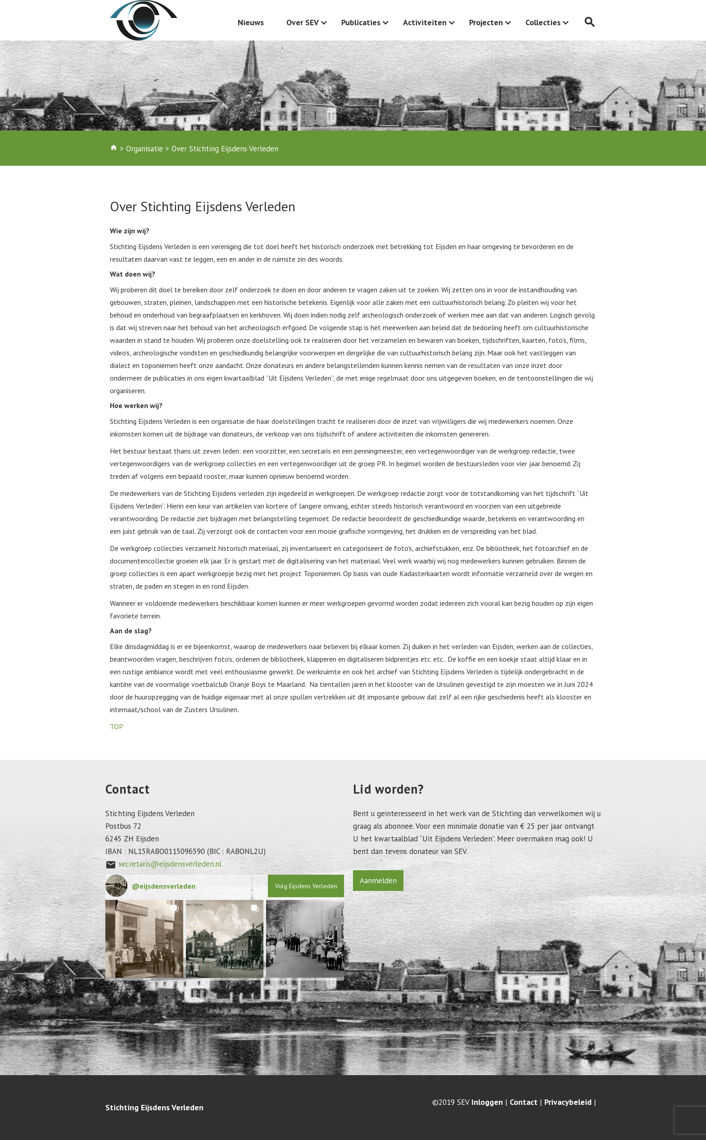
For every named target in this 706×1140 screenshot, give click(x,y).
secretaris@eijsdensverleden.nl (170, 864)
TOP (116, 726)
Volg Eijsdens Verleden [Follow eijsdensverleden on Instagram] (306, 886)
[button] (144, 939)
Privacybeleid (568, 1102)
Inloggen (487, 1102)
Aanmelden (378, 881)
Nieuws (251, 22)
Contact (524, 1102)
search (589, 22)
